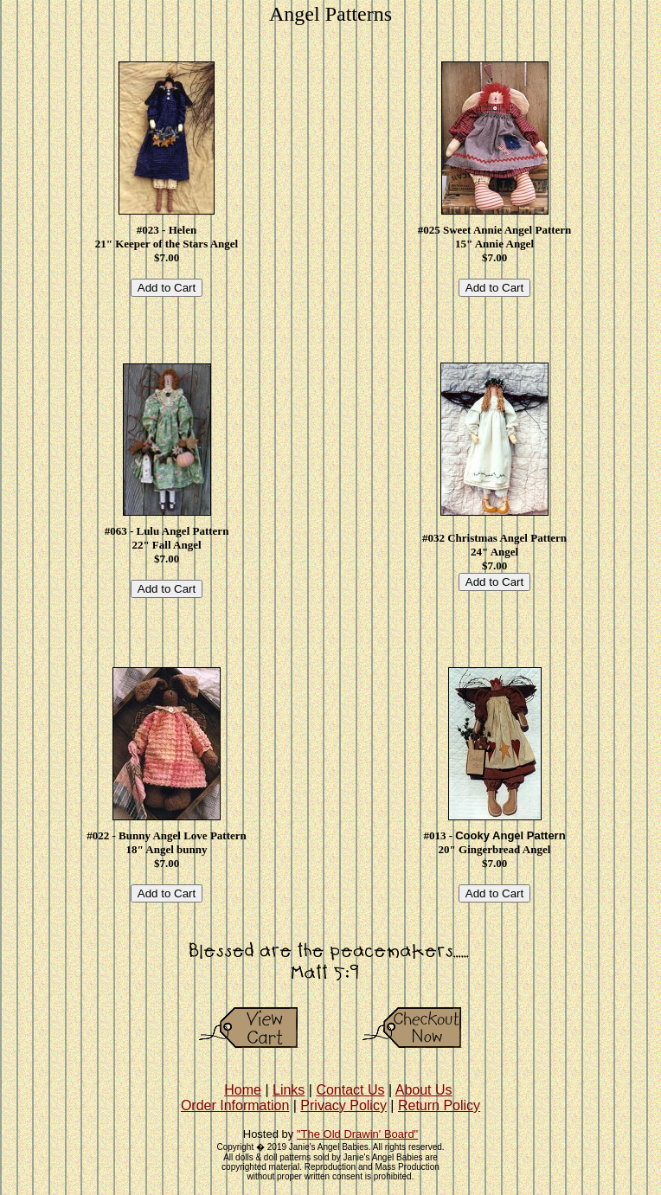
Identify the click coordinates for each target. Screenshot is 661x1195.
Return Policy (439, 1105)
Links (289, 1090)
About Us (423, 1090)
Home (242, 1090)
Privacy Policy (343, 1105)
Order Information (235, 1105)
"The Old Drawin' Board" (357, 1134)
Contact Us (350, 1090)
